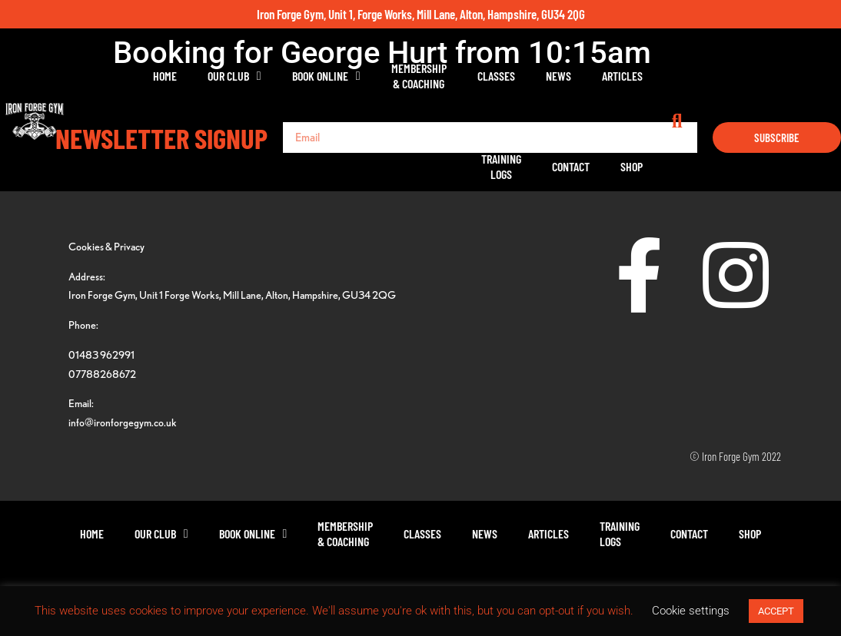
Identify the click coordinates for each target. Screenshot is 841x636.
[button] (825, 76)
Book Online (275, 76)
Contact (711, 75)
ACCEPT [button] (776, 611)
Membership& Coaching (367, 76)
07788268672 (102, 373)
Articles (570, 75)
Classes (445, 75)
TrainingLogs (642, 76)
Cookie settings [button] (691, 611)
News (507, 75)
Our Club (184, 76)
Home (114, 75)
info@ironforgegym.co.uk (122, 422)
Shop (772, 75)
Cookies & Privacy (106, 246)
